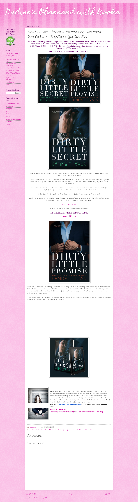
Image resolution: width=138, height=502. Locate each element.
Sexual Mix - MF (87, 430)
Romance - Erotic (75, 430)
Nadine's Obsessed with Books (63, 12)
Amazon (65, 216)
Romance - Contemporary (59, 430)
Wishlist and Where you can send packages (12, 55)
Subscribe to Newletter (58, 409)
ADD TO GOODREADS (69, 204)
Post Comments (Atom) (41, 498)
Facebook (54, 412)
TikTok (7, 111)
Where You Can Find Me (12, 60)
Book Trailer (36, 430)
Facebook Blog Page (12, 103)
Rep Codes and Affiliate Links (11, 64)
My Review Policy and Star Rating (13, 78)
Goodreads (80, 412)
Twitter (62, 412)
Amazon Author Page (94, 412)
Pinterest (70, 412)
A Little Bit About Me (13, 68)
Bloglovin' (8, 114)
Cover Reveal (45, 430)
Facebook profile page (13, 119)
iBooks (73, 216)
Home (69, 494)
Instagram (9, 109)
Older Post (108, 494)
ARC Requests (10, 82)
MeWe (8, 124)
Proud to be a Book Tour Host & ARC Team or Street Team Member (13, 73)
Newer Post (30, 494)
